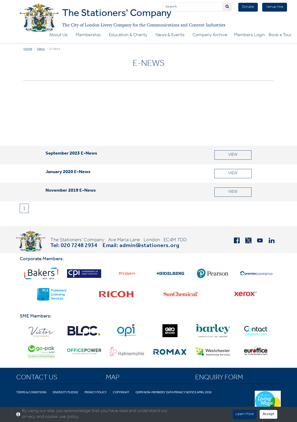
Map (112, 378)
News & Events (169, 35)
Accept (268, 414)
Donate (248, 7)
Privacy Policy (95, 392)
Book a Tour (280, 35)
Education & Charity (128, 35)
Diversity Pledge (65, 392)
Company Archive (210, 35)
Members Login (249, 35)
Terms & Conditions (31, 392)
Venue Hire (274, 7)
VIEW (233, 155)
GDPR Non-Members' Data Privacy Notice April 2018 (173, 392)
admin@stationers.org (149, 246)
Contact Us (36, 378)
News (41, 49)
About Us (58, 35)
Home (27, 49)
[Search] (192, 7)
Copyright (121, 392)
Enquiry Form (219, 378)
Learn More (245, 414)
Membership (88, 35)
